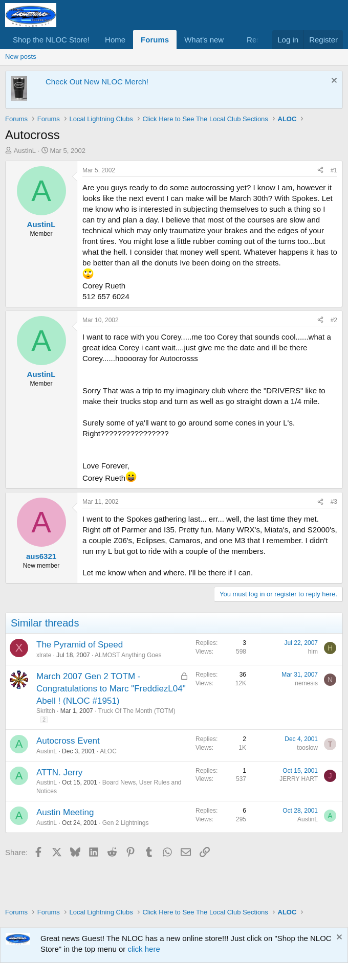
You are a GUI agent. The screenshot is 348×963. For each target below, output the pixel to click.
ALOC (108, 751)
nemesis (306, 683)
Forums (155, 39)
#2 (334, 320)
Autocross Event (68, 741)
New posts (20, 56)
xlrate (43, 655)
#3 (334, 501)
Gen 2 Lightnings (125, 822)
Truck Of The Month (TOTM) (137, 710)
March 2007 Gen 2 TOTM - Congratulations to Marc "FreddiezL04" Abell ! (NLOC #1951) (111, 688)
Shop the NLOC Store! (51, 39)
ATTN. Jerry (59, 772)
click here (143, 949)
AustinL (25, 150)
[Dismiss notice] (333, 81)
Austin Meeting (65, 812)
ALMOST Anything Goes (128, 655)
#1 (334, 170)
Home (115, 39)
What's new (204, 39)
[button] (232, 39)
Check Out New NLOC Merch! (97, 81)
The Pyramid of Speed (79, 645)
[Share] (320, 170)
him (313, 651)
